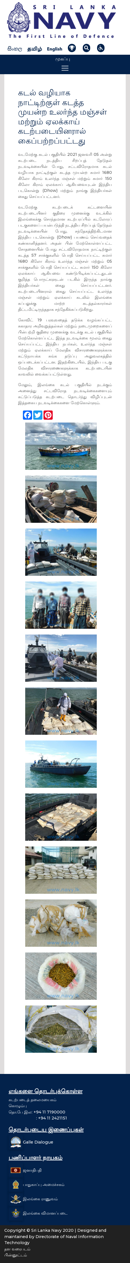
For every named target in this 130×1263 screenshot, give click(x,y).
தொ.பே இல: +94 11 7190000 (37, 1112)
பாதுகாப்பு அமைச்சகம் (43, 1184)
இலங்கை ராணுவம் (40, 1198)
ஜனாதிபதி (32, 1170)
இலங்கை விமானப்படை (45, 1213)
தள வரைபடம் (17, 1249)
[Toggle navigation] (65, 68)
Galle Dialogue (38, 1142)
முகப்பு (62, 59)
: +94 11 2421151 (38, 1118)
